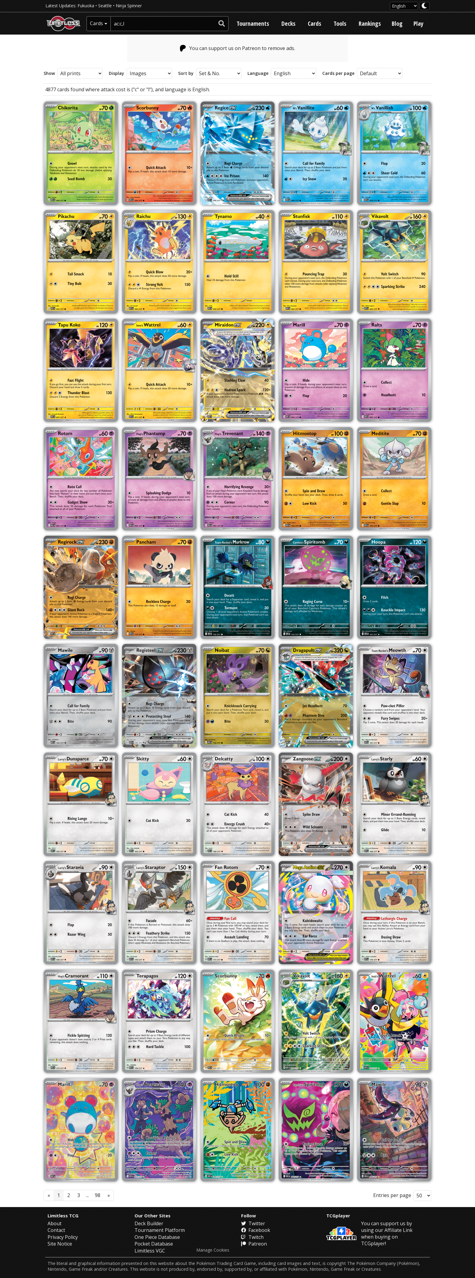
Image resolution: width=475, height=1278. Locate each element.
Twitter (253, 1223)
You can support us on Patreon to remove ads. (237, 48)
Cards (314, 23)
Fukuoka (86, 5)
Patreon (254, 1243)
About (54, 1223)
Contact (56, 1230)
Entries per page (392, 1195)
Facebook (255, 1230)
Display (116, 73)
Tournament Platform (160, 1230)
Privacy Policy (63, 1237)
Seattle (105, 5)
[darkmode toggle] (424, 6)
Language (257, 73)
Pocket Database (154, 1243)
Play (419, 23)
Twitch (252, 1237)
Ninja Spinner (129, 5)
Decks (288, 23)
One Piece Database (157, 1237)
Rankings (370, 23)
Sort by (186, 73)
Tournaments (253, 23)
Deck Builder (149, 1223)
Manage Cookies (212, 1250)
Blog (397, 23)
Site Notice (60, 1243)
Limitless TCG (63, 1216)
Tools (340, 23)
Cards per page (338, 73)
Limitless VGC (150, 1250)
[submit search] (221, 24)
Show (49, 73)
